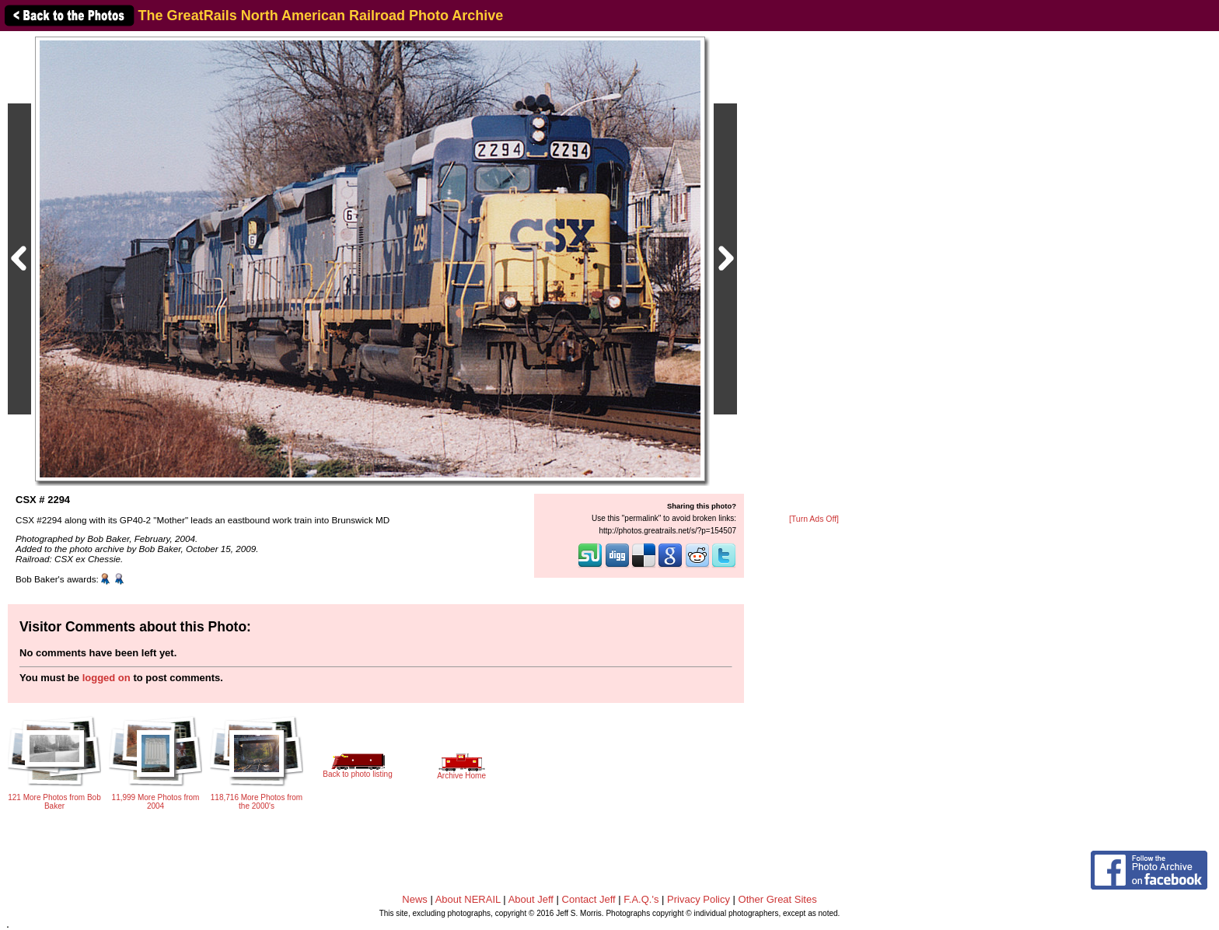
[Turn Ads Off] (814, 519)
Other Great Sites (778, 899)
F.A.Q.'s (640, 899)
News (415, 899)
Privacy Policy (698, 899)
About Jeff (531, 899)
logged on (106, 678)
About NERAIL (468, 899)
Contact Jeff (589, 899)
